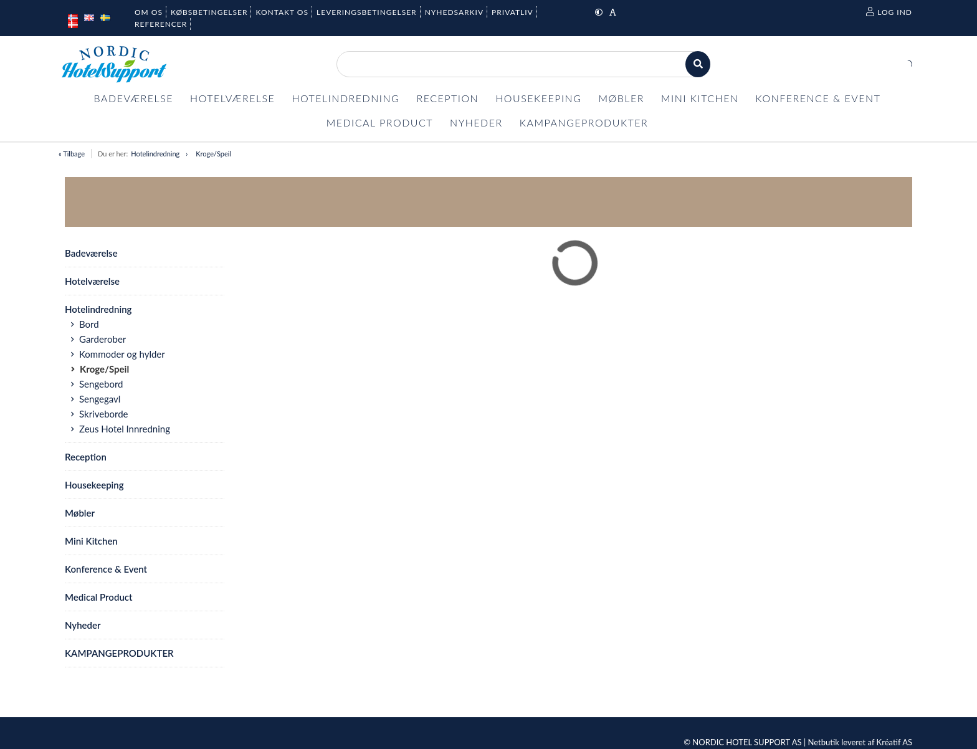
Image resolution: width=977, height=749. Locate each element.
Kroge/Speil (213, 154)
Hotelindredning (155, 154)
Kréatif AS (894, 742)
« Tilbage (72, 154)
